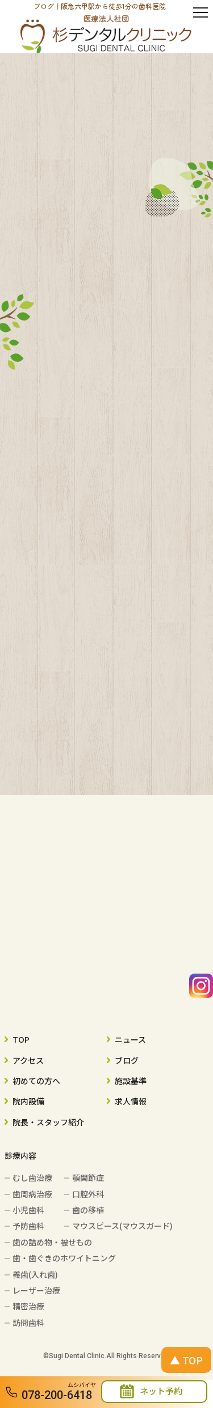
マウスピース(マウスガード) (122, 1225)
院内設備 (28, 1101)
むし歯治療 (32, 1177)
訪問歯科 (28, 1322)
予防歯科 (28, 1225)
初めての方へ (36, 1080)
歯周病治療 (32, 1194)
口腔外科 (88, 1194)
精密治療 (28, 1306)
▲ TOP (186, 1359)
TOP (21, 1039)
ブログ (127, 1060)
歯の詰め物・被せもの (52, 1242)
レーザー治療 (36, 1290)
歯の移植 (88, 1209)
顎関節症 (88, 1177)
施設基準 (131, 1080)
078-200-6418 (57, 1395)
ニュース (130, 1039)
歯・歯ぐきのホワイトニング (64, 1258)
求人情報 (131, 1101)
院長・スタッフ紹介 (48, 1122)
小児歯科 (28, 1209)
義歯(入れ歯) (35, 1274)
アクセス (28, 1060)
